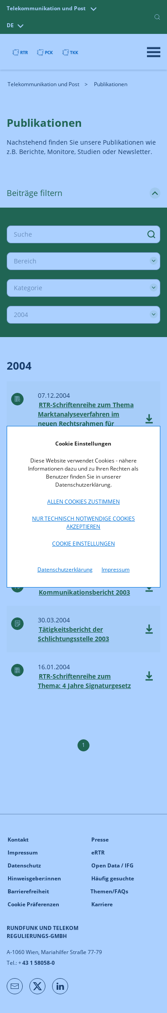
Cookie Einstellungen (83, 543)
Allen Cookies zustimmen (83, 501)
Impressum (116, 569)
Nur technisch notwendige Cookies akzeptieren (83, 522)
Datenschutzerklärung (65, 569)
